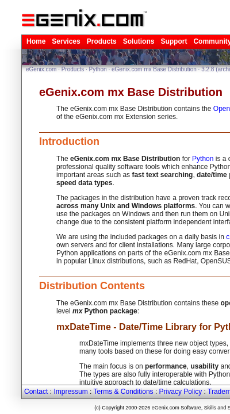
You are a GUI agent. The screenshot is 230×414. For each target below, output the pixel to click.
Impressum (70, 392)
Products (102, 41)
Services (66, 41)
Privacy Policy (180, 392)
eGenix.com (41, 69)
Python (98, 69)
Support (173, 41)
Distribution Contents (92, 286)
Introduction (69, 141)
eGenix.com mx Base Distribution (154, 69)
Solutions (139, 41)
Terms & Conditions (124, 392)
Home (35, 41)
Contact (36, 392)
